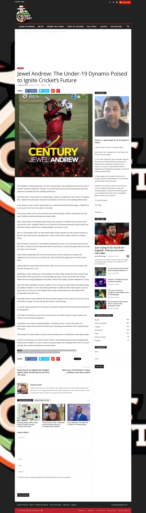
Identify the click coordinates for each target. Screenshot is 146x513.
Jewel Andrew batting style (31, 350)
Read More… (99, 212)
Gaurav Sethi (23, 85)
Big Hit (41, 26)
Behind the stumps (55, 26)
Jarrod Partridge (100, 256)
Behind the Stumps (42, 505)
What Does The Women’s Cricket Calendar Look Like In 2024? (76, 371)
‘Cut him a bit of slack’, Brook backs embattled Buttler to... (118, 269)
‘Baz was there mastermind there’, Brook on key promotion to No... (118, 304)
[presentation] (34, 486)
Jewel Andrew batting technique (51, 350)
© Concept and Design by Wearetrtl (29, 510)
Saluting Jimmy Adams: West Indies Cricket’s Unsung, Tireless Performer (27, 424)
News (97, 333)
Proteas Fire (116, 26)
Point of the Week (75, 26)
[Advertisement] (73, 50)
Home (18, 31)
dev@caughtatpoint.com (119, 505)
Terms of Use (101, 510)
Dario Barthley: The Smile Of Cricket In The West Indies (77, 423)
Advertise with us (124, 510)
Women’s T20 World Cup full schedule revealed (118, 280)
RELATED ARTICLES (25, 400)
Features (98, 340)
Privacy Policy (112, 510)
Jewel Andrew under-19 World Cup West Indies (31, 352)
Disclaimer (91, 510)
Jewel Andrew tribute (69, 350)
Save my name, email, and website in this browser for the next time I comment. (45, 477)
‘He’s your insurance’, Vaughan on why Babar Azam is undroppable (118, 292)
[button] (127, 26)
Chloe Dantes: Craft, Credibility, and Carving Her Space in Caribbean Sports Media (53, 424)
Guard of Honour (27, 26)
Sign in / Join (19, 2)
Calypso (103, 26)
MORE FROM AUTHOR (42, 400)
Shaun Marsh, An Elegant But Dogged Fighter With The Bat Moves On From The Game (33, 372)
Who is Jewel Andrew (53, 352)
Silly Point (92, 26)
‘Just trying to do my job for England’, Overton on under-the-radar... (110, 250)
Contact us (82, 510)
